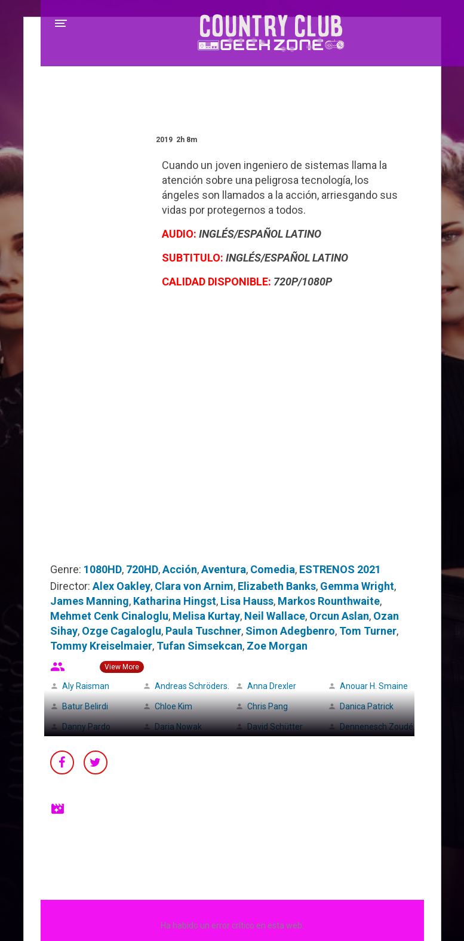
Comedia (272, 569)
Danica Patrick (367, 706)
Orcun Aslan (339, 616)
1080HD (103, 569)
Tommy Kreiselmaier (101, 645)
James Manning (89, 601)
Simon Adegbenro (290, 631)
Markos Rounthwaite (329, 601)
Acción (179, 569)
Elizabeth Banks (277, 586)
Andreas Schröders (191, 686)
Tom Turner (368, 631)
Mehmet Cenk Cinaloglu (109, 616)
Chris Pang (267, 706)
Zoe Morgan (277, 645)
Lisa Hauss (247, 601)
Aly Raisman (85, 686)
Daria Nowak (178, 726)
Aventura (223, 569)
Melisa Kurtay (206, 616)
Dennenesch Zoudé (376, 726)
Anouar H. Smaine (374, 686)
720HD (142, 569)
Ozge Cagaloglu (121, 631)
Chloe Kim (173, 706)
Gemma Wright (357, 586)
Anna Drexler (271, 686)
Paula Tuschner (203, 631)
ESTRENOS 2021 (340, 569)
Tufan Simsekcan (199, 645)
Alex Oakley (121, 586)
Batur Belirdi (85, 706)
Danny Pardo (86, 726)
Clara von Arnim (194, 586)
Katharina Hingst (174, 601)
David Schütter (275, 726)
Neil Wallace (274, 616)
